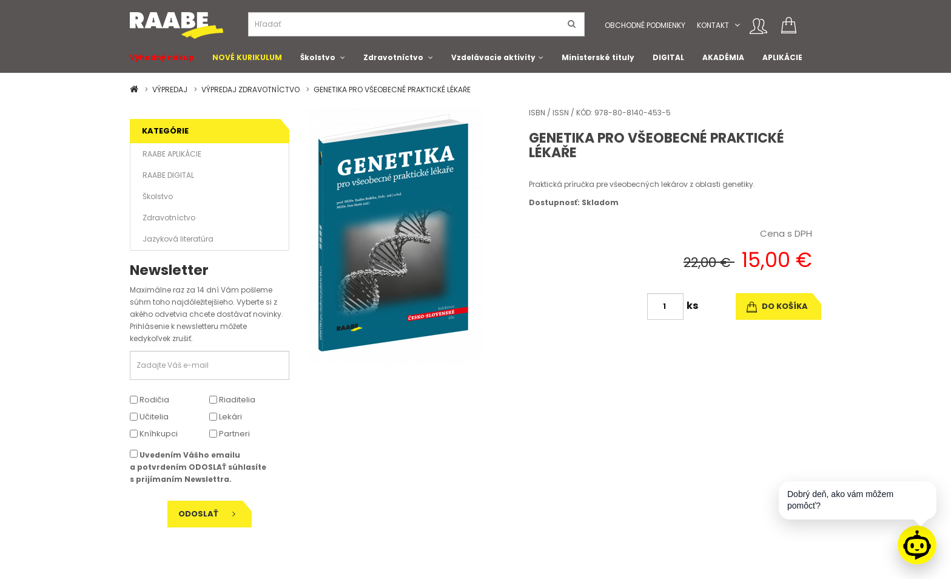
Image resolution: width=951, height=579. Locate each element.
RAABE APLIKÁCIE (172, 154)
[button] (737, 25)
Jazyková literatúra (178, 239)
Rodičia (149, 399)
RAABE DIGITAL (168, 175)
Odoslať (206, 514)
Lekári (225, 416)
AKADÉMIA (723, 57)
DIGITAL (668, 57)
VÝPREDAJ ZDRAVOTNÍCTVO (250, 89)
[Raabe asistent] (917, 545)
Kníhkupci (154, 433)
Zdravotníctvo (393, 57)
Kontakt (713, 25)
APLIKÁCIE (782, 57)
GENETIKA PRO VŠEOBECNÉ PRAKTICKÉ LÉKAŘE (392, 89)
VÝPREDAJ (169, 89)
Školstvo (317, 57)
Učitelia (149, 416)
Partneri (229, 433)
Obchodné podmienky (645, 25)
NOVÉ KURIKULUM (247, 57)
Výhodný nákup (162, 57)
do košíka (777, 306)
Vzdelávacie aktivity (493, 57)
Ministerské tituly (598, 57)
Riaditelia (232, 399)
